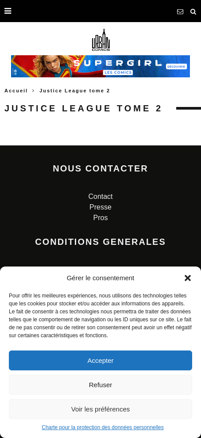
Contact (100, 196)
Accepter (100, 360)
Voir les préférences (100, 409)
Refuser (100, 384)
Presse (100, 207)
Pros (100, 217)
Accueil (16, 90)
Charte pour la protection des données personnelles (103, 427)
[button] (187, 278)
